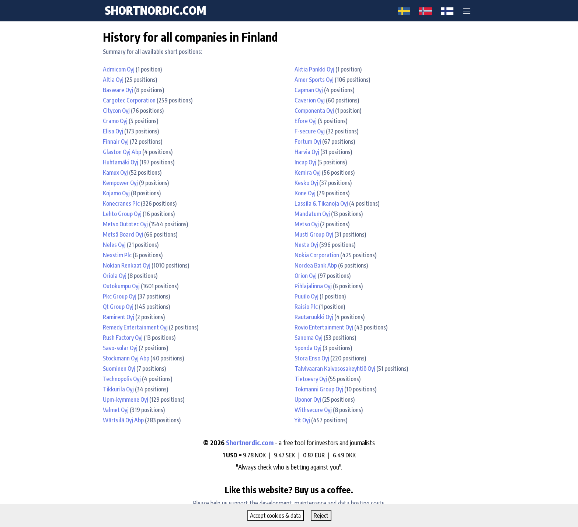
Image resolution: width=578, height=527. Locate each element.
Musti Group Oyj (314, 234)
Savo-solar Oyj (120, 348)
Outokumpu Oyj (121, 286)
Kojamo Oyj (116, 193)
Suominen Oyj (119, 368)
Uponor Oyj (308, 399)
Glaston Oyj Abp (122, 152)
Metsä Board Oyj (123, 234)
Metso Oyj (307, 224)
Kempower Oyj (120, 182)
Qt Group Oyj (118, 306)
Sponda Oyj (308, 348)
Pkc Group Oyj (119, 296)
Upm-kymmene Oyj (125, 399)
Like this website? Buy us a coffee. (289, 489)
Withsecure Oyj (313, 409)
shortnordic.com (155, 10)
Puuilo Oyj (306, 296)
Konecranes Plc (121, 203)
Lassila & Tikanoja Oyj (321, 203)
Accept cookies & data (275, 515)
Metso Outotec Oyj (125, 224)
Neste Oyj (306, 244)
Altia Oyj (113, 79)
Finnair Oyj (116, 141)
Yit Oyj (302, 420)
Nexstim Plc (117, 255)
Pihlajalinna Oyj (313, 286)
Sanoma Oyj (309, 337)
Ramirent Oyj (118, 317)
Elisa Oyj (113, 131)
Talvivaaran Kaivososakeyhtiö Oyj (335, 368)
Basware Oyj (118, 90)
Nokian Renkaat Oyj (126, 265)
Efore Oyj (306, 121)
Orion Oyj (306, 275)
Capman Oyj (309, 90)
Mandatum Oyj (312, 213)
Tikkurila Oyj (118, 389)
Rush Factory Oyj (123, 337)
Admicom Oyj (119, 69)
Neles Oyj (114, 244)
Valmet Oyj (116, 409)
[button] (466, 10)
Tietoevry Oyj (311, 379)
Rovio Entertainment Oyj (324, 327)
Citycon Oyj (116, 110)
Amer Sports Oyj (314, 79)
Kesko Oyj (306, 182)
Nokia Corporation (317, 255)
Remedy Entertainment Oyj (135, 327)
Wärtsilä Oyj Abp (123, 420)
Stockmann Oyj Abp (126, 358)
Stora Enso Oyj (312, 358)
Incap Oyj (305, 162)
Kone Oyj (305, 193)
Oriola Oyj (114, 275)
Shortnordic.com (250, 443)
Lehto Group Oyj (122, 213)
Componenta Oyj (314, 110)
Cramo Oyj (115, 121)
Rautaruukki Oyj (314, 317)
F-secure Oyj (310, 131)
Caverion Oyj (310, 100)
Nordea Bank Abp (316, 265)
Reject (321, 515)
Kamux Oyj (115, 172)
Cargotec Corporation (129, 100)
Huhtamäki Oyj (120, 162)
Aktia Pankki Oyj (314, 69)
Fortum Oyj (308, 141)
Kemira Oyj (308, 172)
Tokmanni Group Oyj (319, 389)
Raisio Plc (306, 306)
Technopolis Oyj (122, 379)
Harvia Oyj (307, 152)
